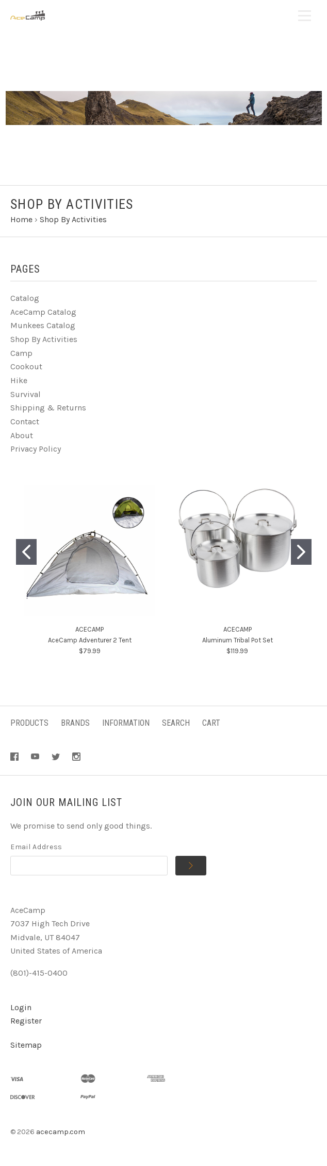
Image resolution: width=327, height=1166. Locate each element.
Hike (18, 380)
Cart (211, 723)
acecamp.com (60, 1131)
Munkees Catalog (42, 325)
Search (176, 723)
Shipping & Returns (48, 407)
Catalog (24, 298)
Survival (25, 394)
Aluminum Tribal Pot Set (237, 640)
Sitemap (26, 1045)
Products (29, 723)
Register (26, 1021)
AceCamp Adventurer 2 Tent (90, 640)
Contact (24, 421)
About (21, 435)
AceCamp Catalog (43, 312)
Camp (21, 353)
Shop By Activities (43, 339)
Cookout (26, 366)
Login (20, 1007)
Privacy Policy (35, 449)
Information (126, 723)
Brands (75, 723)
